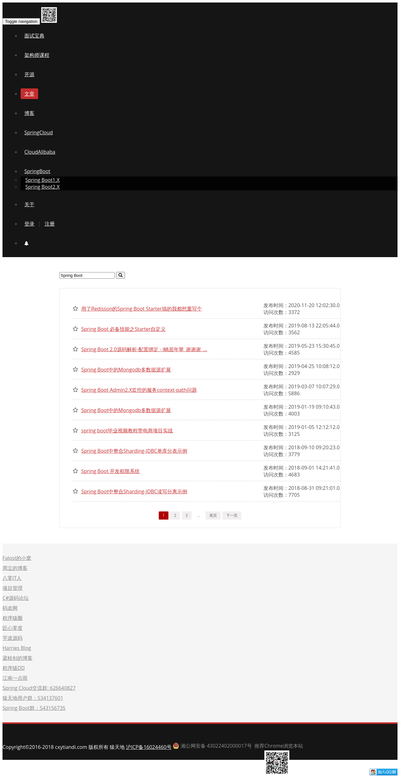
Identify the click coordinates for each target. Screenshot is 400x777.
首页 (300, 773)
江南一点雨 (15, 678)
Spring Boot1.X (42, 180)
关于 (29, 204)
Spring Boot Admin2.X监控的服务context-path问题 (139, 389)
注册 (50, 223)
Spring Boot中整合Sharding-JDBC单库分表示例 (134, 450)
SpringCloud (38, 132)
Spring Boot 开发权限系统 (110, 471)
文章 (29, 93)
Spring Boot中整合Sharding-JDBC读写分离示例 (134, 491)
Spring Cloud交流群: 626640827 (39, 688)
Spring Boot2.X (42, 186)
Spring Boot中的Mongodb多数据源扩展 (126, 369)
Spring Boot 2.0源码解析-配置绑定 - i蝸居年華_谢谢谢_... (144, 349)
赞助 (333, 773)
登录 (29, 223)
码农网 (10, 608)
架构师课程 (36, 55)
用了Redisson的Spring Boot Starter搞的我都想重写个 (141, 308)
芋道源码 (12, 638)
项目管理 (12, 588)
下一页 (232, 515)
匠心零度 (12, 628)
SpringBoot (37, 171)
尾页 (213, 515)
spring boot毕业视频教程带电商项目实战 (127, 430)
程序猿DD (13, 668)
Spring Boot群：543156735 (33, 708)
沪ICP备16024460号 (148, 747)
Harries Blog (16, 648)
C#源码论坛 (15, 598)
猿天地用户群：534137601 (32, 698)
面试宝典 (34, 35)
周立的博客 (15, 568)
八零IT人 (12, 578)
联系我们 (353, 773)
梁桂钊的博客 (17, 658)
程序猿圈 (12, 618)
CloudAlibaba (39, 151)
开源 (29, 74)
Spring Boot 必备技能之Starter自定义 (123, 329)
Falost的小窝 (16, 558)
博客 (29, 113)
